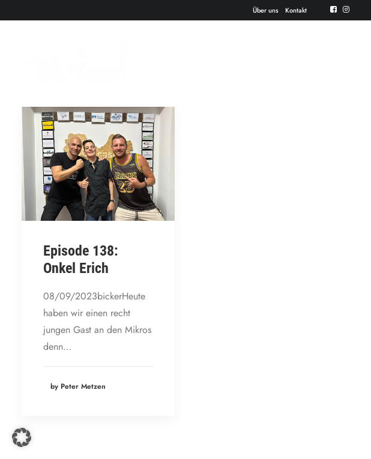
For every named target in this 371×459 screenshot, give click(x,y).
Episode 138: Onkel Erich (80, 259)
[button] (21, 437)
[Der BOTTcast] (75, 59)
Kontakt (296, 10)
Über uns (266, 10)
